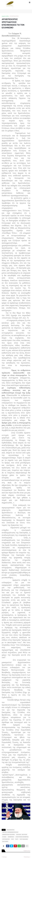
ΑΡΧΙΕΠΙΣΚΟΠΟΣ (14, 16)
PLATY (16, 839)
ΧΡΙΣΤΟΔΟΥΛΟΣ (6, 839)
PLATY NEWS (5, 841)
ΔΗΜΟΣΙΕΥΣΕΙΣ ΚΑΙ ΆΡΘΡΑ (8, 834)
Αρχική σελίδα (5, 16)
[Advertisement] (16, 876)
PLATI (12, 839)
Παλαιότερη (26, 857)
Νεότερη (5, 857)
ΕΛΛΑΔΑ (4, 837)
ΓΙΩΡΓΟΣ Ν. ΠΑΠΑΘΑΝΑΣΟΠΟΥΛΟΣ (10, 832)
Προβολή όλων (27, 850)
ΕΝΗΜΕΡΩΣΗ (11, 837)
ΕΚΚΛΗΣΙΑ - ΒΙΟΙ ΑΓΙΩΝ (21, 834)
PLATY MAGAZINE (24, 839)
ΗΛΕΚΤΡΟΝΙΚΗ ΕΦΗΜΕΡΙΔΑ (22, 837)
